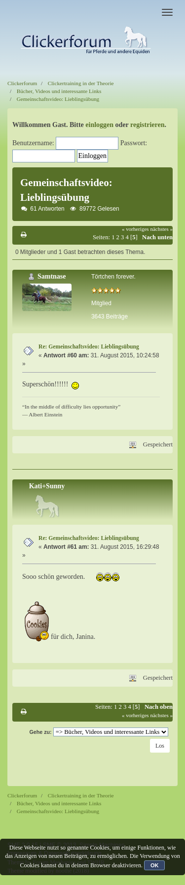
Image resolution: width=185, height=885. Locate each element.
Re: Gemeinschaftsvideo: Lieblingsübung (88, 347)
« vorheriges (135, 229)
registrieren (147, 124)
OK (154, 865)
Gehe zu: (40, 732)
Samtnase (51, 276)
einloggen (99, 124)
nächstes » (161, 229)
